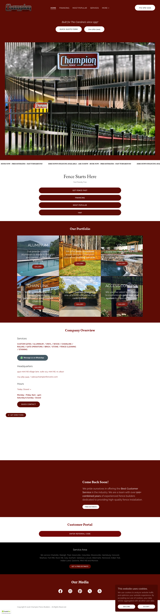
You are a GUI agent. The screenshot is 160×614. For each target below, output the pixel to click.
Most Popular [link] (80, 8)
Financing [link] (64, 8)
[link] (18, 7)
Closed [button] (26, 389)
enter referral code (80, 534)
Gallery (38, 266)
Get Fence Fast (80, 190)
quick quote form (69, 29)
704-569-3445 (145, 8)
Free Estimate (91, 507)
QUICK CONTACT (28, 404)
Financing (80, 198)
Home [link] (53, 8)
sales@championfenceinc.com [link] (44, 377)
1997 (80, 212)
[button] (105, 8)
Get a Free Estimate (80, 566)
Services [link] (94, 8)
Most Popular (80, 205)
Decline (127, 606)
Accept (147, 606)
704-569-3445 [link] (23, 377)
